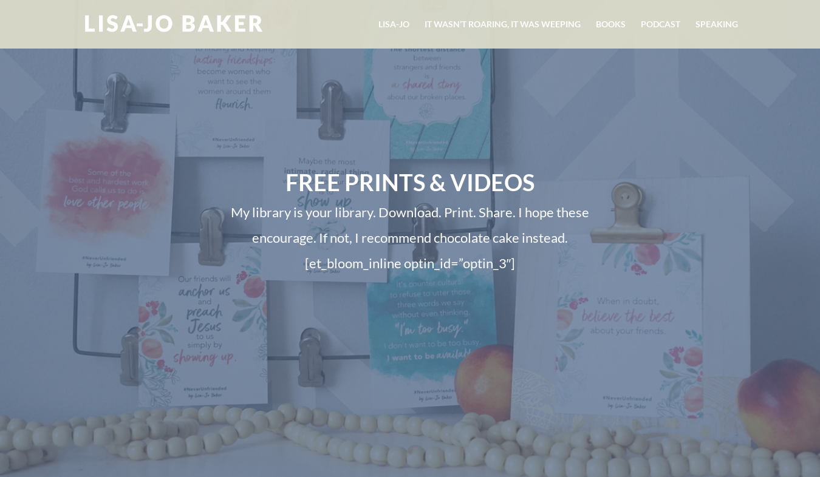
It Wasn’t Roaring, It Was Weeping (503, 24)
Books (611, 24)
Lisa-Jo (393, 24)
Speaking (716, 24)
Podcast (660, 24)
